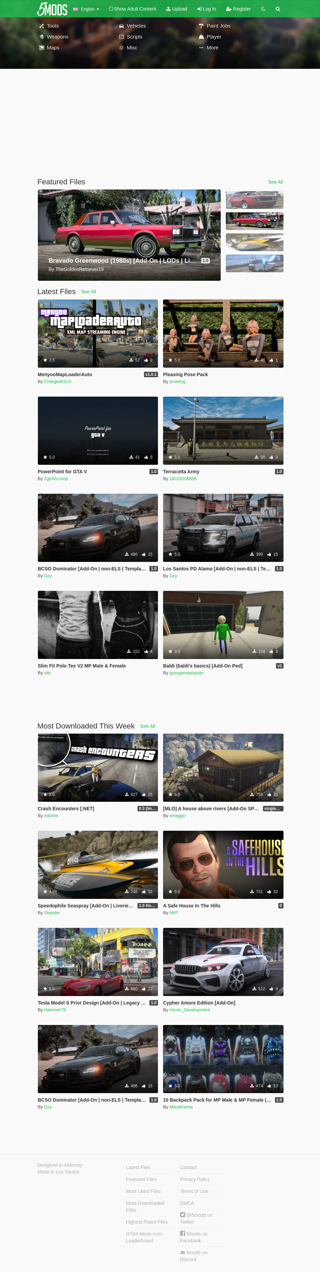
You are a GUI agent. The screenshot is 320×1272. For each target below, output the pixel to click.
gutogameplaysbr (187, 672)
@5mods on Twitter (196, 1218)
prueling (177, 381)
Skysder (52, 912)
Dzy (48, 575)
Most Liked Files (143, 1191)
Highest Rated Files (147, 1222)
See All (275, 182)
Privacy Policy (195, 1179)
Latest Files (138, 1167)
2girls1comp (56, 478)
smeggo (177, 815)
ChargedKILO (57, 381)
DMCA (187, 1203)
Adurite (51, 815)
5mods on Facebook (193, 1237)
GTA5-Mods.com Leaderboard (144, 1237)
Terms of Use (194, 1191)
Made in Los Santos (59, 1172)
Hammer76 (55, 1009)
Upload (176, 9)
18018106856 (183, 478)
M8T (174, 912)
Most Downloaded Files (145, 1206)
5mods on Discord (193, 1256)
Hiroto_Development (190, 1009)
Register (238, 9)
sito (47, 672)
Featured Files (141, 1179)
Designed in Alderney (60, 1165)
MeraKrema (181, 1106)
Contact (188, 1167)
